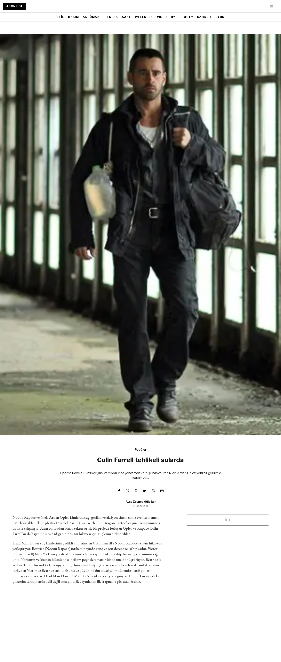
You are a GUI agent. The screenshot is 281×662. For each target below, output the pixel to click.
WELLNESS (144, 17)
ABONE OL (14, 6)
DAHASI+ (204, 17)
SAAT (126, 17)
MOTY (188, 17)
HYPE (175, 17)
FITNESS (111, 17)
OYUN (220, 17)
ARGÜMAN (91, 17)
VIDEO (162, 17)
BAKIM (73, 17)
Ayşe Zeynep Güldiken (141, 501)
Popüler (141, 449)
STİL (60, 17)
